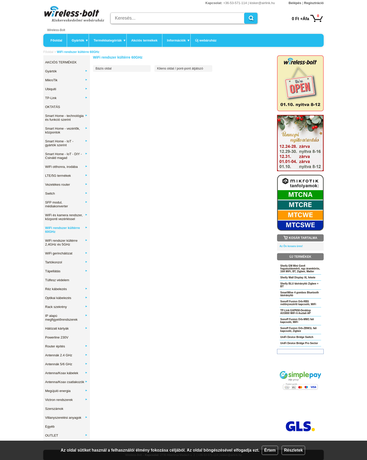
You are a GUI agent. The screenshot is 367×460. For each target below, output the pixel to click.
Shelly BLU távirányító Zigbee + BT (299, 285)
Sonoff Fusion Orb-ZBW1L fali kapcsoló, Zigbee (298, 329)
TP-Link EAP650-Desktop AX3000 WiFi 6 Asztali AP (295, 312)
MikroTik (66, 80)
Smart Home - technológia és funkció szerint (66, 117)
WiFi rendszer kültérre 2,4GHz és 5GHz (66, 242)
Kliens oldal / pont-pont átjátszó (180, 68)
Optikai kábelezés (66, 298)
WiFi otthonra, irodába (66, 167)
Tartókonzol (66, 262)
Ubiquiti (66, 89)
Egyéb (50, 426)
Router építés (66, 346)
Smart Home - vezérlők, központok (66, 130)
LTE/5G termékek (66, 176)
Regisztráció (314, 3)
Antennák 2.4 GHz (66, 355)
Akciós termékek (144, 40)
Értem (270, 450)
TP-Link (66, 98)
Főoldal (56, 40)
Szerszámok (54, 409)
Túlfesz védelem (57, 280)
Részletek (293, 450)
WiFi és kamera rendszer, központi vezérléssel (66, 217)
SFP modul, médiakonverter (66, 204)
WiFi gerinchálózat (66, 253)
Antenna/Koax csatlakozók (66, 382)
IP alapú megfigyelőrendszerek (66, 317)
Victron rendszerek (66, 400)
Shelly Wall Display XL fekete (298, 277)
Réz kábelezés (66, 289)
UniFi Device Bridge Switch (296, 337)
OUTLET (66, 435)
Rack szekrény (66, 307)
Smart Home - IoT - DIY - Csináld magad (66, 156)
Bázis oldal (104, 68)
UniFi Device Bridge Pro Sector (299, 343)
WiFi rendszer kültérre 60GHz (66, 230)
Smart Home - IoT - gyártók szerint (66, 143)
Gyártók (80, 40)
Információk (178, 40)
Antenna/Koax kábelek (66, 373)
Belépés (295, 3)
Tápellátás (66, 271)
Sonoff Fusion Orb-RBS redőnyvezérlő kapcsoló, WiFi (298, 303)
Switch (66, 193)
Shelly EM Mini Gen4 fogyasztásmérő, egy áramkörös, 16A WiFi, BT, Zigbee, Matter (300, 268)
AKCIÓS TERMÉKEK (61, 62)
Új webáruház (206, 40)
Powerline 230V (56, 337)
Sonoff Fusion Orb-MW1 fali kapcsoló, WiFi (297, 320)
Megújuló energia (66, 391)
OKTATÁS (52, 107)
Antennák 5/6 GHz (66, 364)
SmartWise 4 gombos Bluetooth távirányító (299, 294)
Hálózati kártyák (66, 328)
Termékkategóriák (109, 40)
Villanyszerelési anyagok (66, 418)
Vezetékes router (66, 184)
